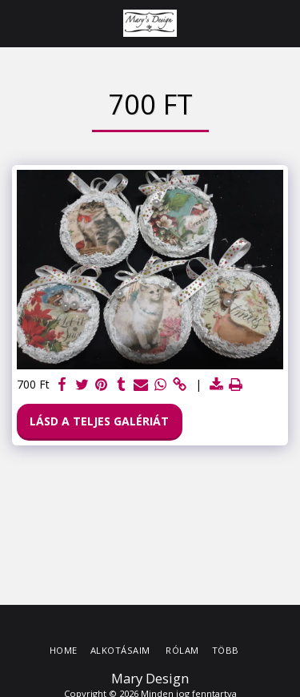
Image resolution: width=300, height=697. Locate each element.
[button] (17, 22)
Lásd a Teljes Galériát (99, 421)
